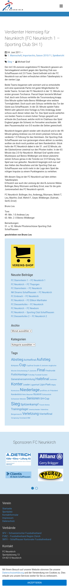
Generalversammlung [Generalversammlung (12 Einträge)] (23, 379)
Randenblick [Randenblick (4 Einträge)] (16, 394)
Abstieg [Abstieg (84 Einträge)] (17, 359)
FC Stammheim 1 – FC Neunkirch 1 (28, 280)
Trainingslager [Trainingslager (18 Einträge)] (19, 409)
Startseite (7, 508)
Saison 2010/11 (44, 55)
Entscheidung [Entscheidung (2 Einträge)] (22, 371)
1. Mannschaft (15, 55)
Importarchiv (29, 55)
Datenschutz (8, 521)
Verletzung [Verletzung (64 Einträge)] (30, 414)
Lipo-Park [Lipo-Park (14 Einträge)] (45, 384)
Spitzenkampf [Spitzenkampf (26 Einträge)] (29, 404)
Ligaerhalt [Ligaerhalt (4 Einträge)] (34, 385)
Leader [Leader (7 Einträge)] (26, 384)
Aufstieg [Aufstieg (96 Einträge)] (43, 359)
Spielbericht (58, 55)
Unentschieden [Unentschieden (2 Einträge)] (34, 410)
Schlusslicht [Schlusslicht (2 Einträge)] (46, 395)
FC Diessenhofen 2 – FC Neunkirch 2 (29, 316)
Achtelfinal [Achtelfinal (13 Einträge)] (30, 359)
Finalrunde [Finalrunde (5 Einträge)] (50, 370)
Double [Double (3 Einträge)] (36, 365)
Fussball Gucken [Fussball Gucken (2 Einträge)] (41, 375)
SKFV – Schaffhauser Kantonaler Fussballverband (26, 539)
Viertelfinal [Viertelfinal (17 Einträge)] (45, 413)
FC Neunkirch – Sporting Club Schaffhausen (32, 312)
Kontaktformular (10, 515)
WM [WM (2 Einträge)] (28, 418)
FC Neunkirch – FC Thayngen (25, 284)
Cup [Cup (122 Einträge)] (22, 365)
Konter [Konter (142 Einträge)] (17, 384)
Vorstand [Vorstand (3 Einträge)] (23, 418)
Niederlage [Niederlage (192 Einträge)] (30, 389)
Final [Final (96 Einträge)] (41, 370)
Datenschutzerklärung (13, 572)
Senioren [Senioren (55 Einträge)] (33, 398)
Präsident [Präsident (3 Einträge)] (54, 390)
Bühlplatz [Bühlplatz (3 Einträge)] (15, 365)
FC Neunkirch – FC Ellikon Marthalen (29, 300)
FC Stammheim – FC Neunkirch (26, 288)
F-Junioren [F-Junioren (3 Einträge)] (32, 371)
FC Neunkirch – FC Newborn (25, 308)
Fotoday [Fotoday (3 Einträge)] (31, 375)
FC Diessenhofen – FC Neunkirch (27, 304)
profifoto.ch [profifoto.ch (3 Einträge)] (45, 390)
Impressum (7, 518)
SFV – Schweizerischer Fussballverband (21, 533)
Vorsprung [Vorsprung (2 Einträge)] (15, 418)
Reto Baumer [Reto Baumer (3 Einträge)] (27, 394)
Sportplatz (7, 511)
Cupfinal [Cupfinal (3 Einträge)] (29, 365)
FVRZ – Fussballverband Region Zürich (21, 536)
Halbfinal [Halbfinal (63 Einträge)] (42, 379)
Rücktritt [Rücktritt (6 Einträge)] (37, 394)
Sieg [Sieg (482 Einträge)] (15, 403)
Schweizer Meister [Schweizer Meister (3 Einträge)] (18, 399)
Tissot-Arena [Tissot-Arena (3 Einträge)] (44, 405)
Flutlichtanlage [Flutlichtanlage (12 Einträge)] (19, 374)
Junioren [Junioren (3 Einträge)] (53, 379)
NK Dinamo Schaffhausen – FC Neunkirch (31, 292)
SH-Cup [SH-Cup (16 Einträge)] (44, 398)
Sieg (10, 62)
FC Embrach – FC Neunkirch (25, 296)
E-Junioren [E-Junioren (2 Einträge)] (44, 366)
